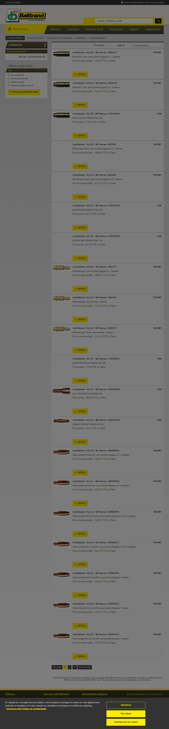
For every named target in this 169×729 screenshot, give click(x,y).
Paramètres (126, 708)
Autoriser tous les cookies (125, 725)
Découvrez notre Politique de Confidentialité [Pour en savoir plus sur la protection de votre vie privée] (26, 712)
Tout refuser (125, 717)
